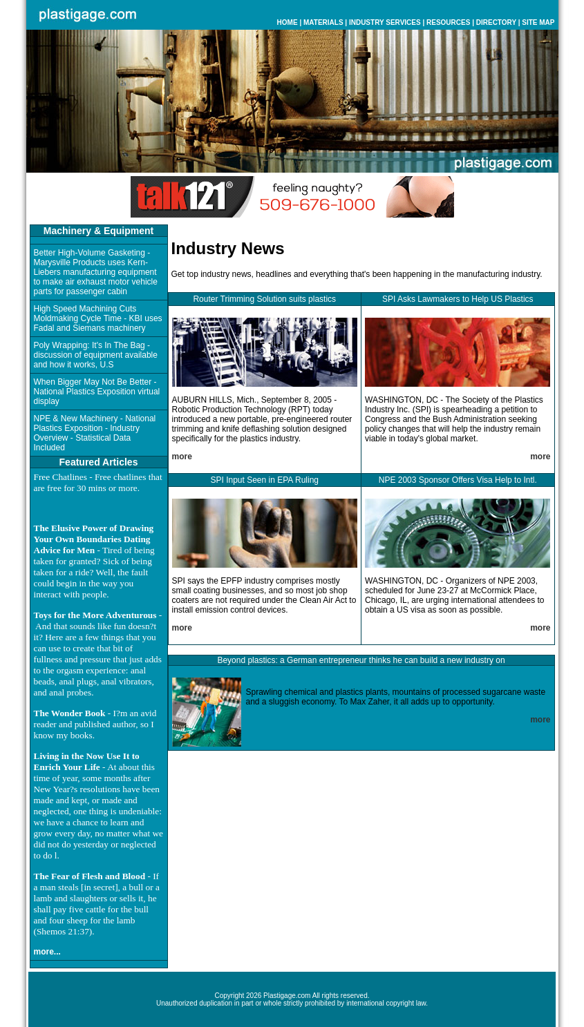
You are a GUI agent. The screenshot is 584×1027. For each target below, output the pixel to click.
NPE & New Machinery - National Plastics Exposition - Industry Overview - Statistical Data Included (95, 433)
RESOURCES (448, 22)
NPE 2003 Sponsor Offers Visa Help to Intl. (458, 480)
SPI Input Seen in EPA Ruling (264, 480)
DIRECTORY (496, 22)
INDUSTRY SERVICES (385, 22)
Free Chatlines (60, 477)
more (182, 456)
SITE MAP (538, 22)
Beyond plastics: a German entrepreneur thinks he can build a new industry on (361, 660)
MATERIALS (323, 22)
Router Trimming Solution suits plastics (264, 299)
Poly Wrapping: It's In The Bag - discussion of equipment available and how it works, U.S (96, 354)
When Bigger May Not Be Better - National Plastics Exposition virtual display (97, 391)
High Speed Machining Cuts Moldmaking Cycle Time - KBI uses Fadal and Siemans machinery (98, 318)
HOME (287, 22)
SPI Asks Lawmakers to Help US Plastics (458, 299)
